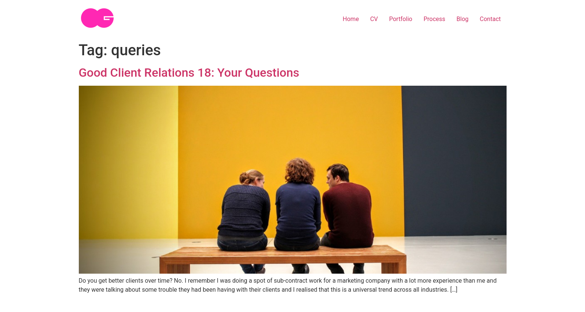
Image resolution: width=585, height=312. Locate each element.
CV (374, 19)
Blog (463, 19)
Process (434, 19)
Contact (490, 19)
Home (351, 19)
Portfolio (400, 19)
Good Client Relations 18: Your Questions (189, 72)
